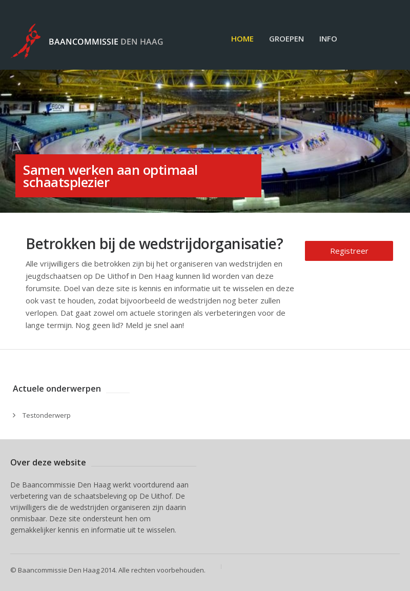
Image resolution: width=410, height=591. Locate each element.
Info (328, 38)
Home (242, 38)
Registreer (349, 251)
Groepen (286, 38)
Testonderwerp (47, 415)
